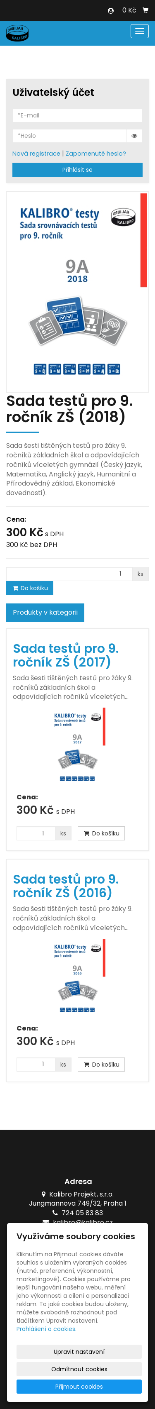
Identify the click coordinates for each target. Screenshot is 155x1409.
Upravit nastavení (79, 1352)
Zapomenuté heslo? (96, 153)
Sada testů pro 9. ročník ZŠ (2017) (66, 655)
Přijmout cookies (79, 1386)
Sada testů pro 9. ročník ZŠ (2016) (66, 886)
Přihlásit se (77, 170)
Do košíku (30, 588)
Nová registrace (36, 153)
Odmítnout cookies (79, 1369)
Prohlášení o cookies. (46, 1329)
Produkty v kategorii (45, 612)
